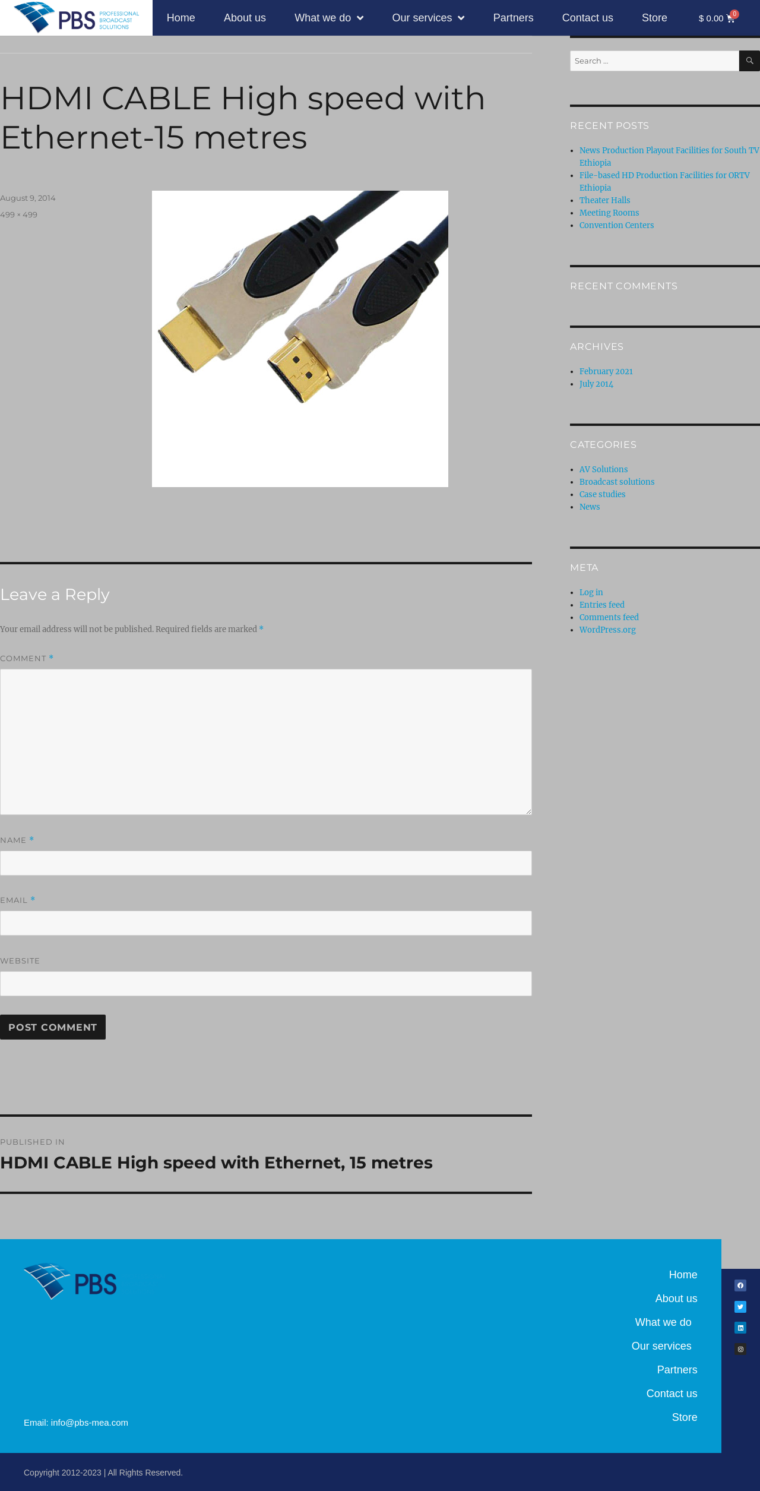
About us (245, 18)
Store (654, 18)
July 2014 (596, 384)
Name (17, 840)
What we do (328, 18)
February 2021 (606, 372)
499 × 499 (18, 214)
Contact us (587, 18)
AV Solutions (604, 470)
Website (20, 960)
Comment (27, 658)
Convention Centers (617, 225)
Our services (428, 18)
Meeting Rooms (609, 213)
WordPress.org (608, 630)
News (590, 507)
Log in (591, 592)
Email (18, 900)
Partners (513, 18)
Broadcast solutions (617, 482)
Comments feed (609, 617)
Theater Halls (605, 200)
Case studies (603, 494)
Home (181, 18)
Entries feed (602, 605)
